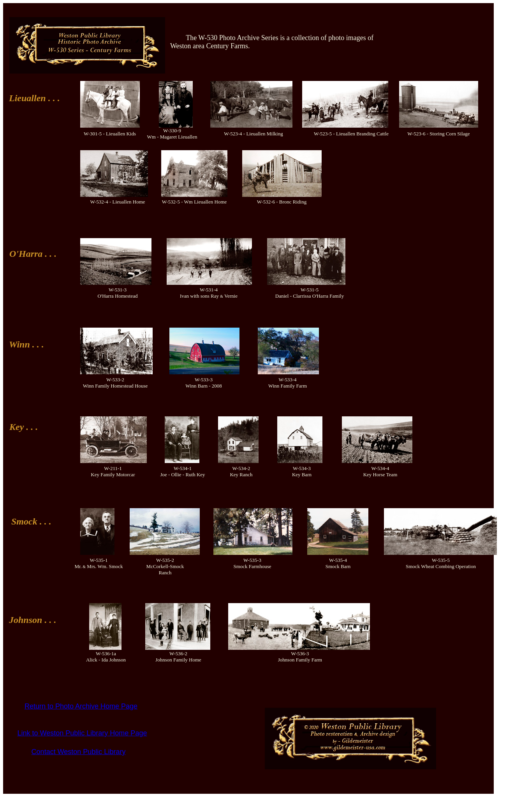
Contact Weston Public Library (79, 752)
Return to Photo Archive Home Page (81, 706)
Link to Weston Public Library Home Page (82, 733)
